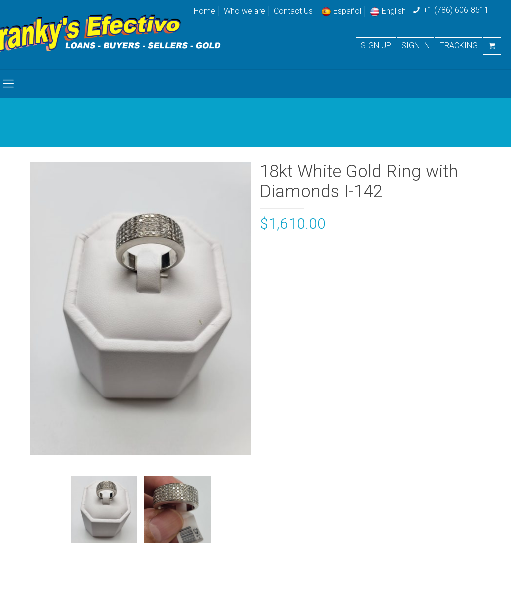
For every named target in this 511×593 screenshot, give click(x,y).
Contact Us (293, 11)
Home (204, 11)
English (388, 11)
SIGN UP (376, 46)
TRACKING (459, 46)
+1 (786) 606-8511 (456, 10)
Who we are (244, 11)
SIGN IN (415, 46)
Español (341, 11)
